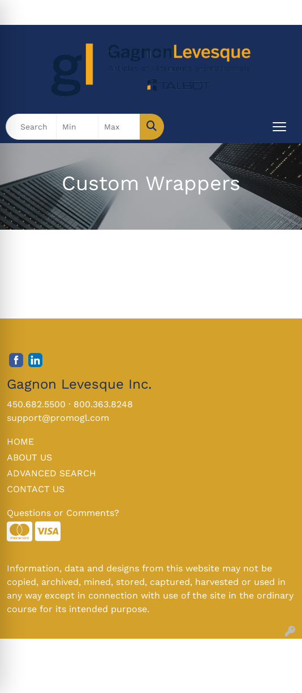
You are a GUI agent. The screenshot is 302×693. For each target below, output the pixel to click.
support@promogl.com (58, 417)
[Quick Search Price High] (119, 127)
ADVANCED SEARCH (51, 473)
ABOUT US (29, 457)
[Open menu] (279, 126)
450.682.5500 (36, 404)
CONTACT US (35, 489)
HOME (20, 441)
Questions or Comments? (63, 512)
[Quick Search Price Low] (77, 127)
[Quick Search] (31, 127)
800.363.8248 (103, 404)
